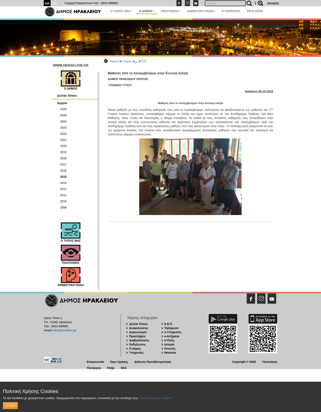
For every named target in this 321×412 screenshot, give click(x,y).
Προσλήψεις (137, 336)
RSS (124, 367)
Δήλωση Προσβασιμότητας (152, 361)
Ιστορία (169, 344)
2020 (63, 146)
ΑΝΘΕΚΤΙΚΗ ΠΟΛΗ (201, 11)
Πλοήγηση (94, 367)
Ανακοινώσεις (138, 328)
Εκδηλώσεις (137, 344)
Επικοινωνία (95, 361)
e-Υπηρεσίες (173, 332)
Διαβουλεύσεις (139, 340)
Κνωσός (170, 348)
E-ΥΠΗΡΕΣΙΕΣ (231, 11)
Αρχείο (62, 103)
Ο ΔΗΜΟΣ (146, 11)
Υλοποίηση (269, 361)
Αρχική (114, 61)
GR (47, 3)
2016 (63, 170)
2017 (63, 164)
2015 (143, 61)
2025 (63, 115)
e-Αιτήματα (171, 336)
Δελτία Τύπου (67, 95)
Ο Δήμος (126, 61)
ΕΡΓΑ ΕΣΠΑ (255, 11)
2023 (63, 127)
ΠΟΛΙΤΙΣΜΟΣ (171, 11)
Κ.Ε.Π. (168, 324)
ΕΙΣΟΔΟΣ (273, 3)
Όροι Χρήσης (119, 361)
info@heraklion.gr (64, 330)
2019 (63, 152)
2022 (63, 133)
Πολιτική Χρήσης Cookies (156, 398)
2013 (63, 182)
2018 (63, 158)
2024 (63, 121)
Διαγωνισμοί (137, 332)
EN (55, 3)
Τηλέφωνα (171, 328)
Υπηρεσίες (136, 352)
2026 (63, 109)
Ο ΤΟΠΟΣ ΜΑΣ (121, 11)
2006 (63, 207)
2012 (63, 189)
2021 (63, 139)
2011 (63, 195)
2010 (63, 201)
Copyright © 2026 (244, 361)
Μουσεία (170, 352)
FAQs (111, 367)
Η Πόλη (169, 340)
